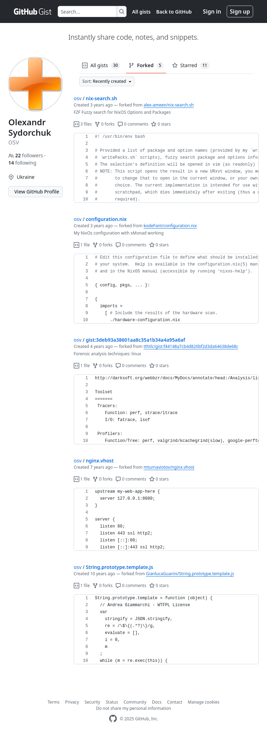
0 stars (161, 124)
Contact (174, 702)
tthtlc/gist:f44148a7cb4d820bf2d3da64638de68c (191, 346)
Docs (157, 702)
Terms (54, 702)
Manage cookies (203, 702)
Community (134, 702)
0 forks (105, 124)
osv (77, 98)
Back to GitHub (174, 11)
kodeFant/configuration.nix (170, 226)
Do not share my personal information (133, 708)
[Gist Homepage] (33, 11)
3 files (83, 124)
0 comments (133, 124)
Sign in (212, 11)
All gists (141, 11)
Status (112, 702)
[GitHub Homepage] (113, 718)
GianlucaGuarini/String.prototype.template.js (190, 574)
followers (26, 155)
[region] (166, 168)
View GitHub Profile (36, 191)
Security (92, 702)
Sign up (240, 11)
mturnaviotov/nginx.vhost (169, 467)
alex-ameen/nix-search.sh (169, 105)
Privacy (72, 702)
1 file (82, 245)
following (22, 162)
